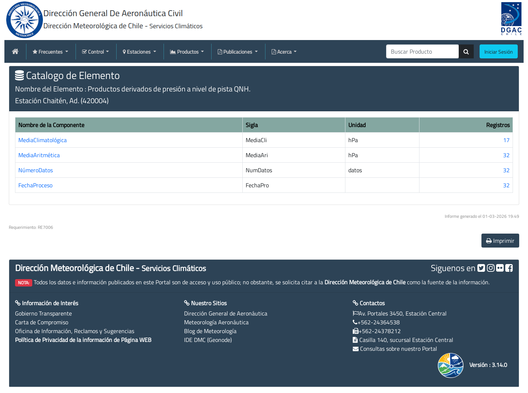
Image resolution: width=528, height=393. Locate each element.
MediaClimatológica (42, 140)
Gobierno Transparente (43, 313)
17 (506, 140)
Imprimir (500, 240)
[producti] (422, 51)
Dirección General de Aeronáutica (225, 313)
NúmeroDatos (35, 170)
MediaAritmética (39, 155)
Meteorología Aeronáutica (216, 322)
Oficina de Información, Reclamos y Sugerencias (74, 331)
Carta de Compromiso (41, 322)
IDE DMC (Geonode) (208, 339)
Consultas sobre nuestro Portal (398, 348)
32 (506, 155)
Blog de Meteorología (210, 331)
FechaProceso (35, 185)
